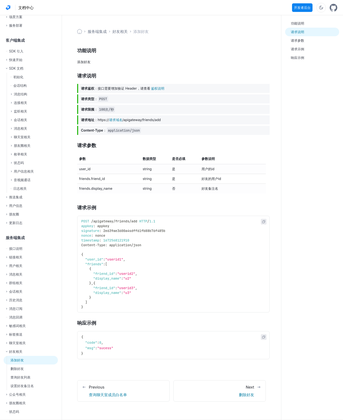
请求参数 (297, 40)
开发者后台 (302, 7)
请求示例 (297, 49)
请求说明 (297, 32)
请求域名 (115, 120)
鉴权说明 (157, 88)
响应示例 (297, 58)
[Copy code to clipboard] (264, 222)
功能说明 (297, 23)
